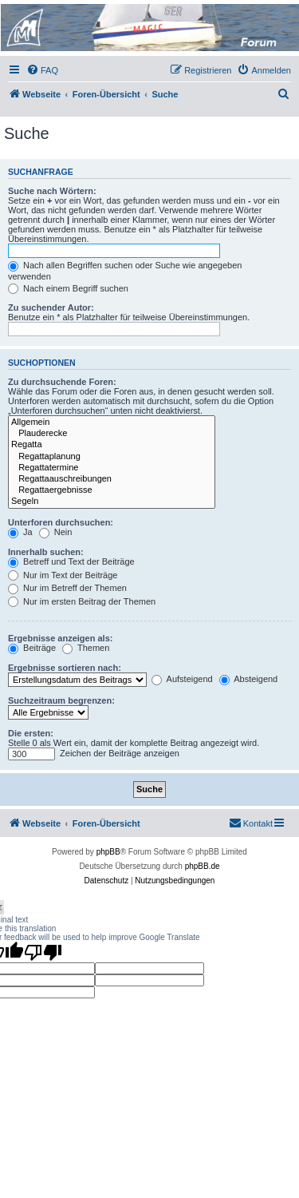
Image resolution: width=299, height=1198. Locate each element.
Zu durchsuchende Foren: (62, 382)
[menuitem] (42, 70)
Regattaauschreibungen (112, 479)
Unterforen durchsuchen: (60, 522)
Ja (20, 532)
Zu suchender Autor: (51, 307)
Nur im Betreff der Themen (67, 588)
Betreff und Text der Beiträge (71, 561)
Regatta (112, 444)
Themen (85, 648)
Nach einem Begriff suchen (68, 288)
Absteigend (248, 679)
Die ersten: (30, 733)
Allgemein (112, 422)
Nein (56, 532)
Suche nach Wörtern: (52, 191)
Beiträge (32, 648)
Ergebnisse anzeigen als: (60, 638)
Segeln (112, 501)
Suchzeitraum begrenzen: (61, 700)
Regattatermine (112, 468)
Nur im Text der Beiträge (62, 575)
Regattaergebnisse (112, 490)
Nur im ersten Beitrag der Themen (81, 601)
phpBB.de (202, 866)
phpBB (108, 851)
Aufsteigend (182, 679)
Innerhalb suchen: (46, 552)
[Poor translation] (43, 952)
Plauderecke (112, 433)
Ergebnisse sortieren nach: (64, 667)
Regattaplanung (112, 456)
